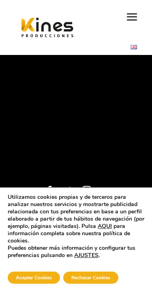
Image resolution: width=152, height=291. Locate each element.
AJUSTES (86, 255)
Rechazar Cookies (90, 277)
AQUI (105, 226)
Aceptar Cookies (34, 277)
